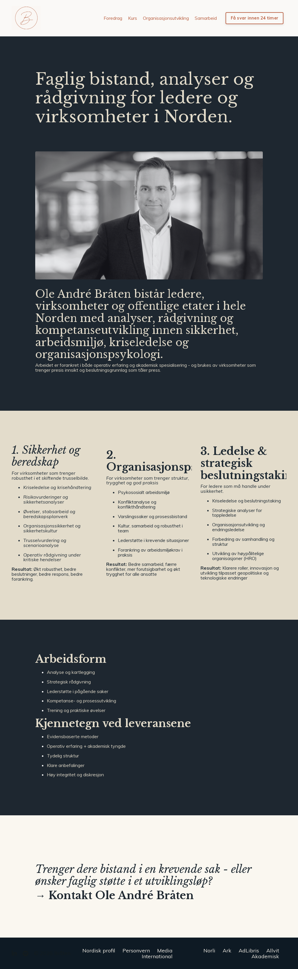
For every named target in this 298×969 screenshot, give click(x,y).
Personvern (136, 950)
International (157, 955)
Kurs (132, 18)
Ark (227, 950)
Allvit (272, 950)
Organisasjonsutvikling (166, 18)
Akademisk (265, 955)
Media (165, 950)
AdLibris (249, 950)
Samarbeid (206, 18)
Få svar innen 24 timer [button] (255, 18)
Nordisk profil (98, 950)
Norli (209, 950)
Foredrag (112, 18)
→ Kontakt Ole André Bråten (114, 895)
